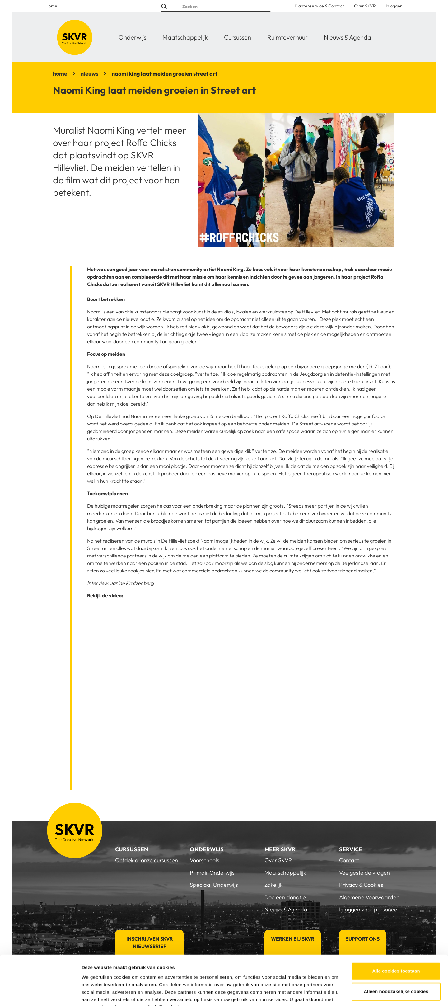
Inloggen (394, 6)
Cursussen (237, 37)
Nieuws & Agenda (347, 37)
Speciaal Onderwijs (214, 884)
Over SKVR (365, 6)
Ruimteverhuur (287, 37)
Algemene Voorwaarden (369, 897)
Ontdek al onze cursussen (146, 860)
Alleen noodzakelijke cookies (396, 960)
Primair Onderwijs (212, 872)
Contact (349, 860)
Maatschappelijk (185, 37)
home (60, 73)
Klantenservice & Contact (319, 6)
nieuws (89, 73)
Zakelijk (273, 884)
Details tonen (96, 993)
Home (51, 6)
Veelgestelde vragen (364, 872)
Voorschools (204, 860)
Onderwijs (132, 37)
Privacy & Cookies (361, 884)
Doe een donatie (285, 897)
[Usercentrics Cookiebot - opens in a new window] (40, 994)
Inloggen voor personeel (369, 909)
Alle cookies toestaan (396, 940)
